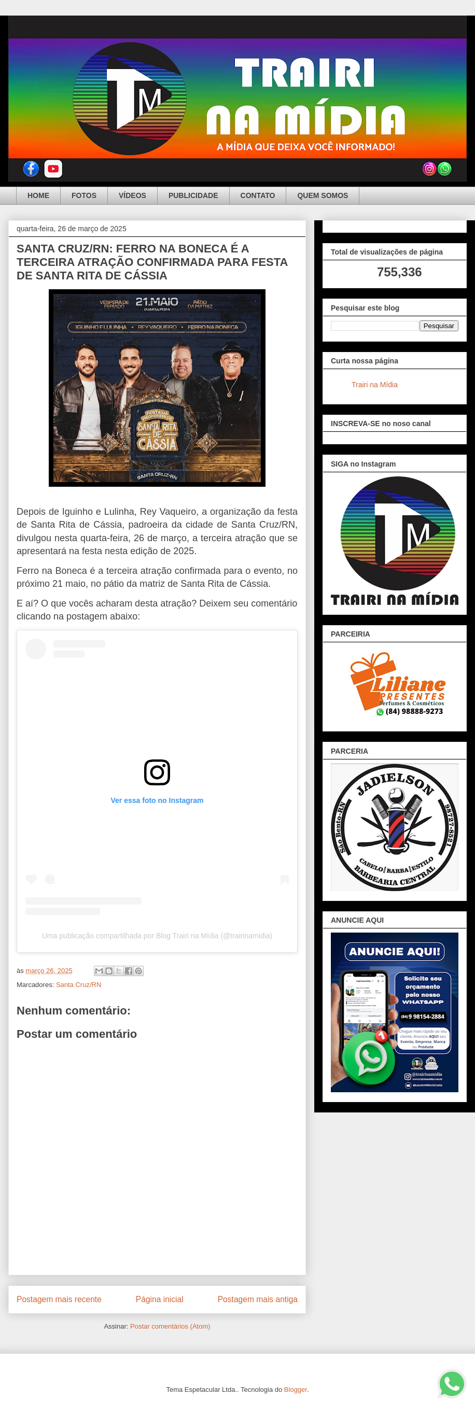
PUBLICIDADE (193, 195)
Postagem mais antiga (258, 1299)
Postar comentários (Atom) (170, 1326)
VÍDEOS (132, 195)
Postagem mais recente (59, 1299)
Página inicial (160, 1299)
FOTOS (84, 195)
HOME (38, 195)
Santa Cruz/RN (78, 985)
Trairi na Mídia (375, 384)
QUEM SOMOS (322, 195)
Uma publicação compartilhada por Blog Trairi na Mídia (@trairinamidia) (157, 936)
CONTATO (258, 195)
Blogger (295, 1389)
